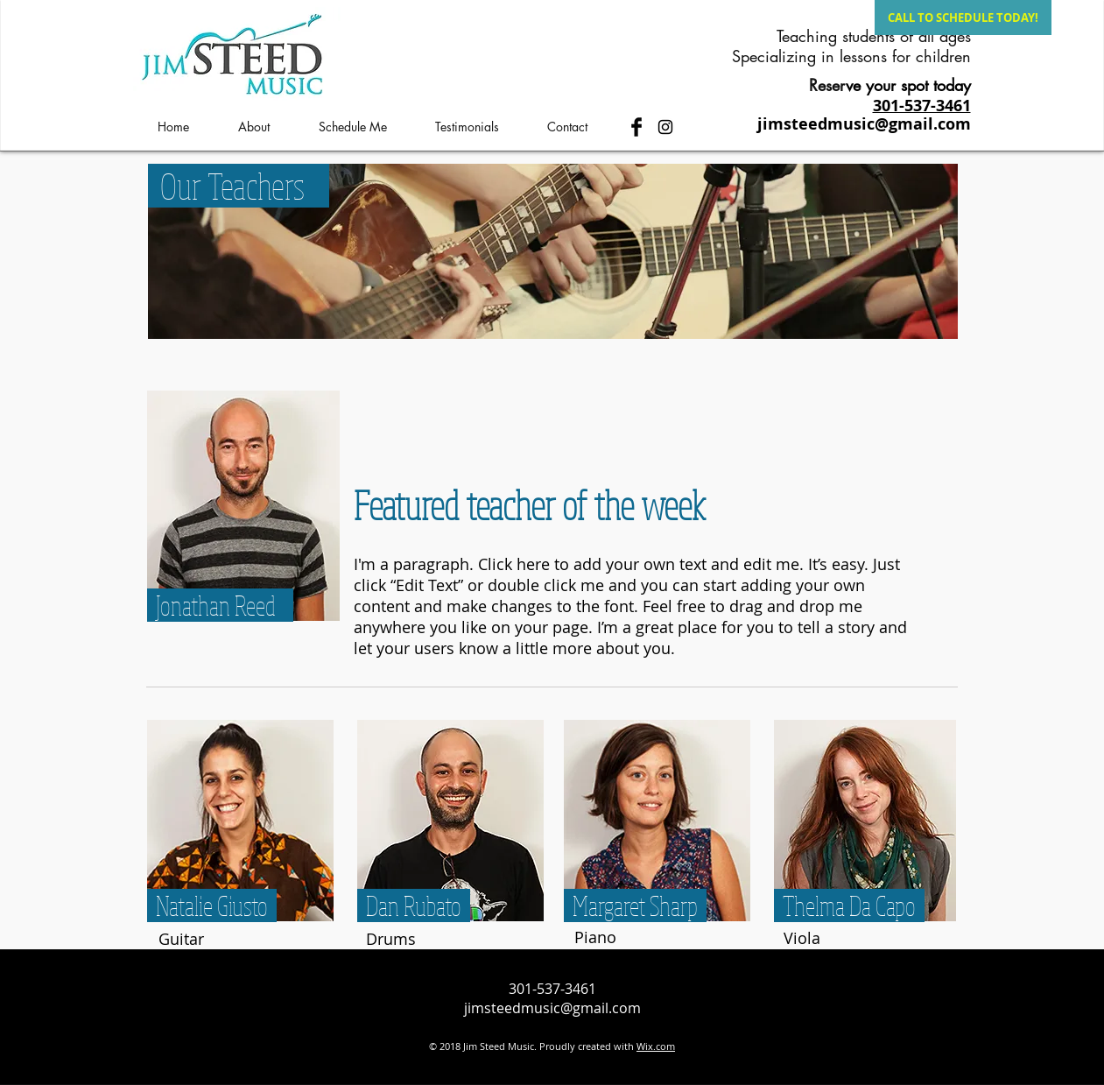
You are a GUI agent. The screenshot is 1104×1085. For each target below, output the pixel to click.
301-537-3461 (552, 988)
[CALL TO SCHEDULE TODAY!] (963, 17)
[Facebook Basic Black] (636, 127)
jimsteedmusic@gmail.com (864, 124)
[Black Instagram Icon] (665, 127)
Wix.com (655, 1046)
